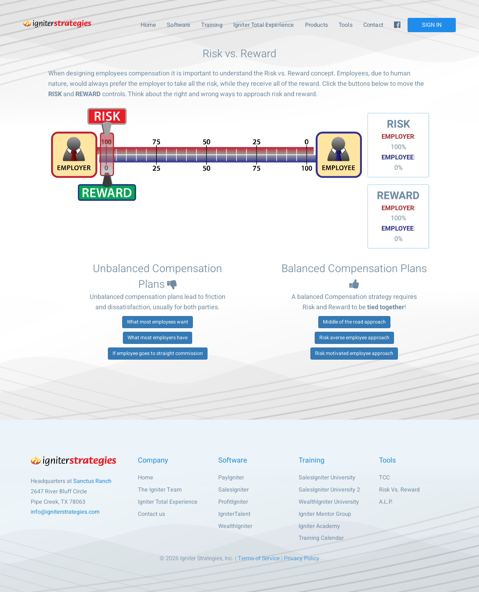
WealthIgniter (235, 526)
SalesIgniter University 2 (329, 489)
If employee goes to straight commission (158, 353)
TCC (384, 477)
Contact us (151, 514)
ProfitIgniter (233, 502)
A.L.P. (386, 502)
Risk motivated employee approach (354, 353)
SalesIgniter (233, 489)
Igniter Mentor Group (325, 514)
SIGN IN (431, 25)
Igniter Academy (319, 526)
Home (148, 25)
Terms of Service (259, 558)
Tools (346, 25)
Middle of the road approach (354, 322)
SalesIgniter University (327, 477)
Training (211, 25)
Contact (373, 25)
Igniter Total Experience (263, 25)
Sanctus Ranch (92, 481)
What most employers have (158, 337)
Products (316, 25)
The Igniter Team (160, 489)
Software (178, 25)
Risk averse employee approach (354, 337)
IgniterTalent (234, 514)
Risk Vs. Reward (399, 489)
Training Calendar (321, 538)
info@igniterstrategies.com (65, 512)
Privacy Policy (301, 558)
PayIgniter (231, 477)
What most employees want (157, 322)
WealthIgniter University (329, 502)
